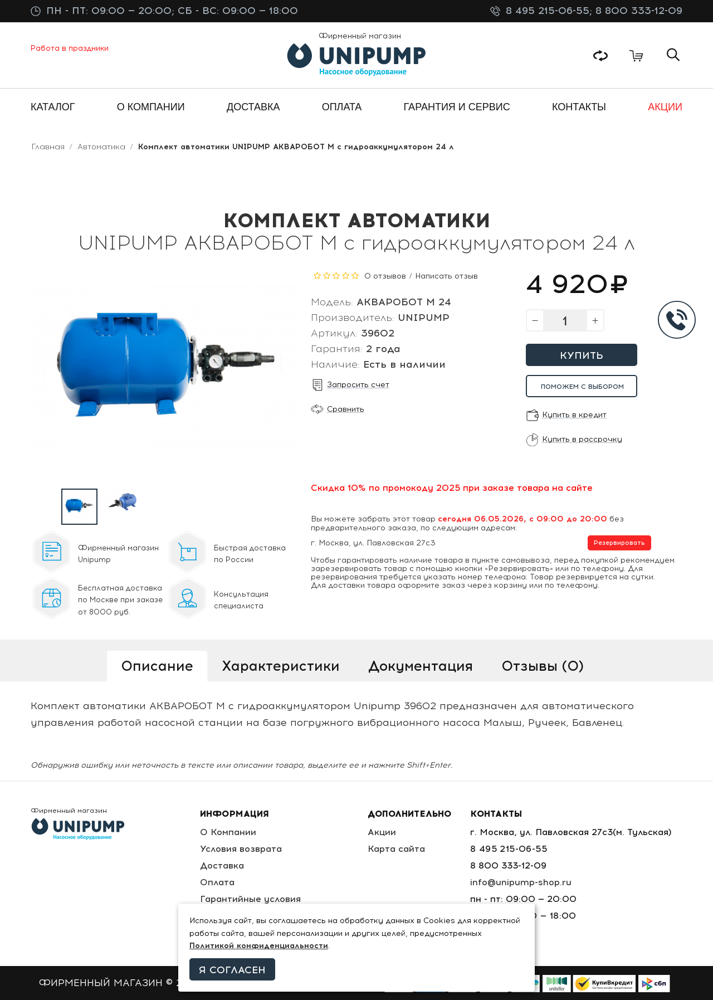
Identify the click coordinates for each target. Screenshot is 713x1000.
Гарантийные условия (250, 899)
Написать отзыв (446, 276)
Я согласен (232, 970)
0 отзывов (385, 276)
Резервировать (619, 543)
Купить (581, 355)
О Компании (228, 832)
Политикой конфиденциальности (258, 945)
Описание (157, 665)
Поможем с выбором (582, 387)
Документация (420, 665)
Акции (382, 832)
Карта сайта (396, 848)
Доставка (222, 865)
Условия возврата (241, 848)
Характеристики (281, 665)
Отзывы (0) (542, 665)
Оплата (217, 882)
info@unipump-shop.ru (521, 882)
